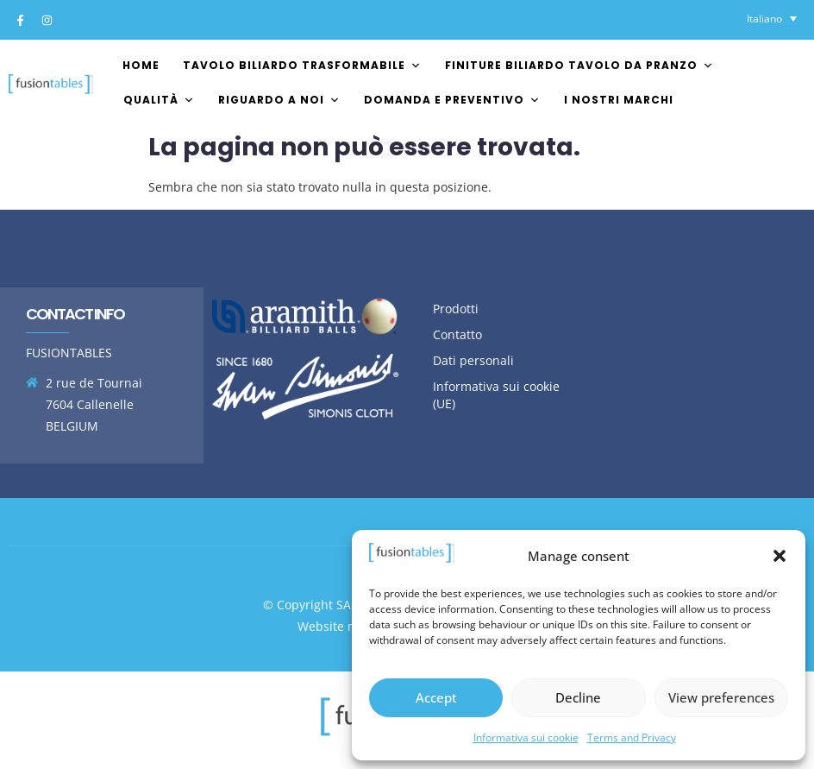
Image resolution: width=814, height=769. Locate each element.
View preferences (721, 697)
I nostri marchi (618, 99)
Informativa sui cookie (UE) (496, 395)
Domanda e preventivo (452, 99)
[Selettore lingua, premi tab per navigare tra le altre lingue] (771, 18)
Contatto (457, 334)
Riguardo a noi (279, 99)
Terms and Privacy (631, 737)
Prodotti (456, 308)
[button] (779, 555)
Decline (578, 697)
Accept (436, 697)
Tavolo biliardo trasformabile (302, 65)
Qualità (159, 99)
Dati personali (473, 360)
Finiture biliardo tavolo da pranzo (579, 65)
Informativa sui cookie (526, 737)
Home (141, 65)
